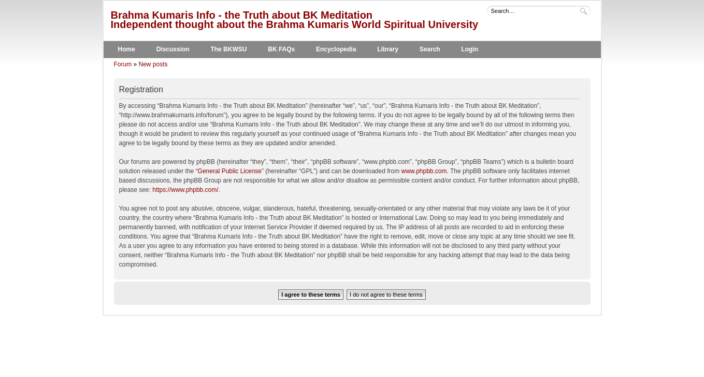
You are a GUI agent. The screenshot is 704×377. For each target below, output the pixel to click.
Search (430, 49)
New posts (153, 64)
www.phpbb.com (424, 171)
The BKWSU (228, 49)
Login (469, 49)
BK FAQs (281, 49)
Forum (123, 64)
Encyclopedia (336, 49)
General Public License (230, 171)
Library (387, 49)
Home (126, 49)
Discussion (173, 49)
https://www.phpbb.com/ (185, 189)
